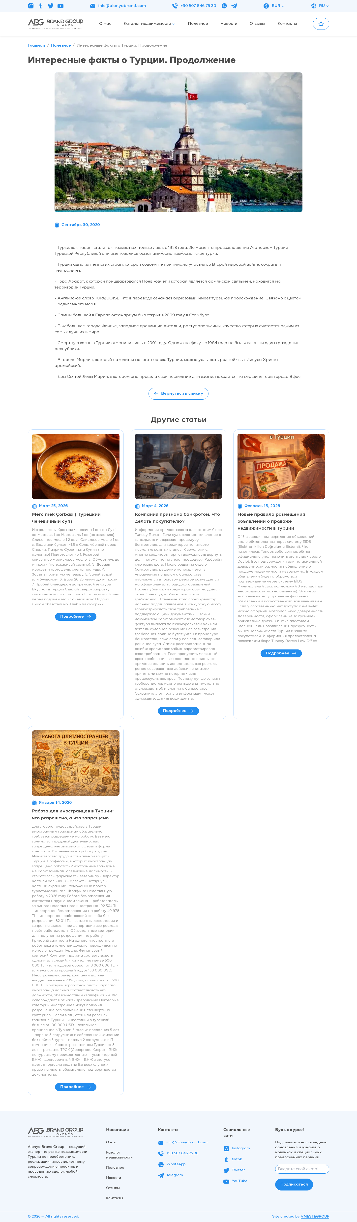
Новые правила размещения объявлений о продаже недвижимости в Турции (271, 521)
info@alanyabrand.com (118, 6)
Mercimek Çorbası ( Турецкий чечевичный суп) (66, 518)
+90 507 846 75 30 (194, 6)
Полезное (61, 46)
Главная (36, 46)
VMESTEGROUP (315, 1216)
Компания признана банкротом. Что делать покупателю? (177, 518)
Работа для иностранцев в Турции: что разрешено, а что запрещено (73, 814)
